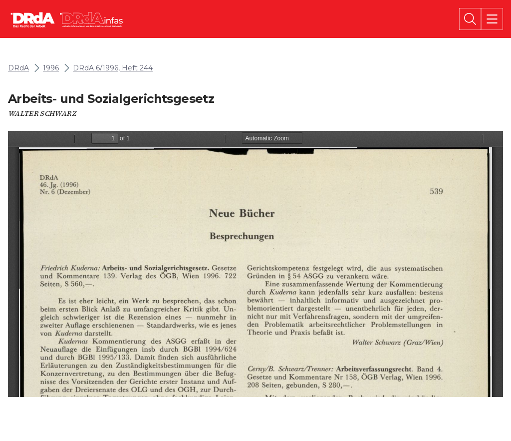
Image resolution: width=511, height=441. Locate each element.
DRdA (18, 68)
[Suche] (470, 19)
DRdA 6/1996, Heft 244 (113, 68)
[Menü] (492, 19)
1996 (51, 68)
